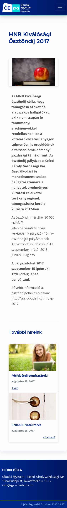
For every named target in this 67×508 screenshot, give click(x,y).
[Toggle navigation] (60, 7)
